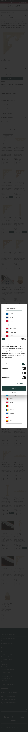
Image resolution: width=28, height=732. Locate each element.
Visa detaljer (20, 383)
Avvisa (14, 392)
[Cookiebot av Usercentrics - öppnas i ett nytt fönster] (20, 339)
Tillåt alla (14, 388)
